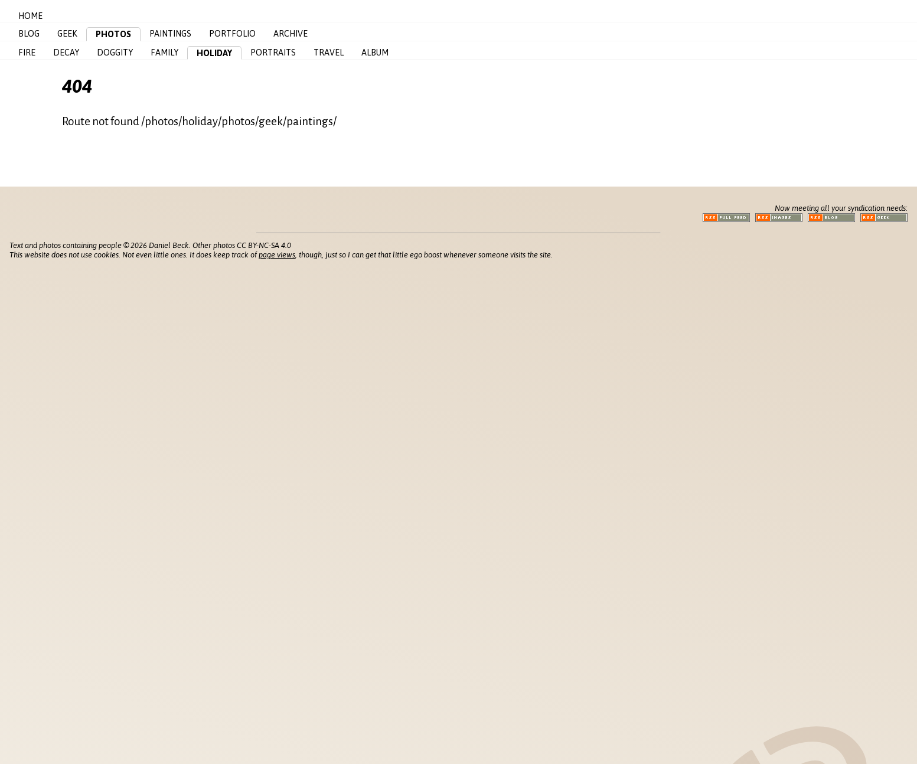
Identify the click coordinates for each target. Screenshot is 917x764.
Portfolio (232, 33)
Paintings (170, 33)
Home (30, 16)
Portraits (273, 52)
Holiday (214, 53)
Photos (113, 34)
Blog (29, 33)
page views (277, 254)
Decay (66, 52)
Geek (67, 33)
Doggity (115, 52)
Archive (290, 33)
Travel (329, 52)
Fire (26, 52)
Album (375, 52)
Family (164, 52)
